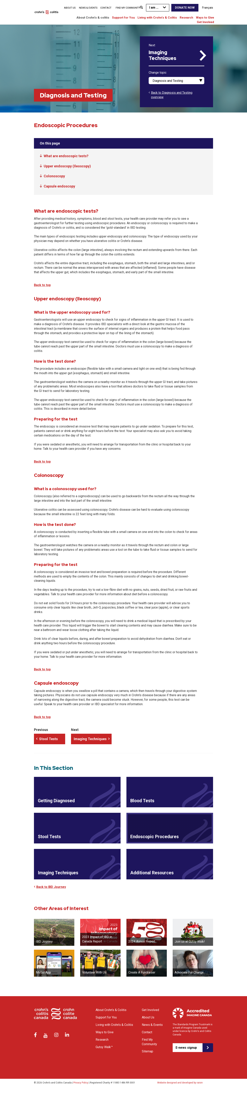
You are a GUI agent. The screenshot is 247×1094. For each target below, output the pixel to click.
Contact (105, 7)
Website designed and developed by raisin (180, 1086)
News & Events (88, 7)
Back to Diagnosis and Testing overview (171, 95)
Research (186, 17)
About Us (70, 7)
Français (207, 7)
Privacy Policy (80, 1086)
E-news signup (186, 1051)
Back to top (42, 285)
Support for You (123, 17)
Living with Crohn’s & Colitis (157, 17)
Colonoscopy (54, 176)
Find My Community (128, 7)
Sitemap (147, 1055)
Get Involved (205, 22)
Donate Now (185, 7)
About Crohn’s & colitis (92, 17)
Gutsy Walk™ (104, 1050)
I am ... (153, 7)
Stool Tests (48, 739)
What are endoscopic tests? (66, 156)
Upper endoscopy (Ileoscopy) (67, 166)
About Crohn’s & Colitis (111, 1013)
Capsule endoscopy (59, 186)
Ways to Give (205, 17)
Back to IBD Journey (51, 890)
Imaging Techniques (162, 55)
